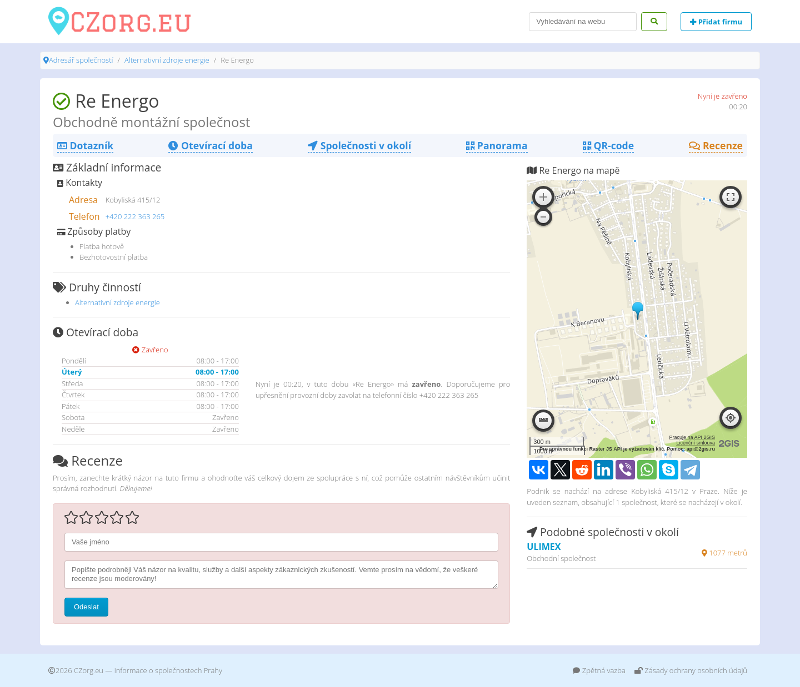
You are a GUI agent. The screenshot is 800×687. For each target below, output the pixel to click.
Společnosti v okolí (359, 145)
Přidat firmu (716, 22)
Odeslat (86, 607)
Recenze (716, 145)
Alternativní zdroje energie (166, 60)
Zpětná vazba (599, 670)
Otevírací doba (210, 145)
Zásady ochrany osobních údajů (690, 670)
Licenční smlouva (695, 443)
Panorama (496, 145)
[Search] (583, 21)
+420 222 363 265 (135, 216)
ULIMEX (544, 546)
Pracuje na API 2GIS (692, 437)
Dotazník (85, 145)
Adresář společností (81, 60)
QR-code (608, 145)
